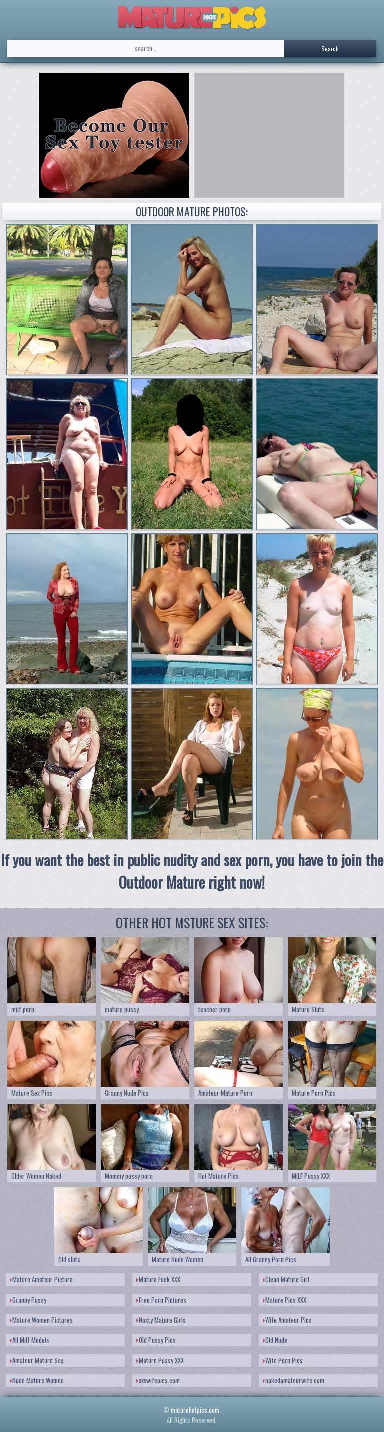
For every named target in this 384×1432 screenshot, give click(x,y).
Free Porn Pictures (161, 1300)
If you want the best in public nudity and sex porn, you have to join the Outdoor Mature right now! (192, 871)
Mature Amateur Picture (41, 1279)
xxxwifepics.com (158, 1380)
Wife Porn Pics (283, 1360)
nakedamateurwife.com (293, 1380)
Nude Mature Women (37, 1380)
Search (330, 48)
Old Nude (275, 1340)
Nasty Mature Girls (161, 1320)
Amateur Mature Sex (37, 1360)
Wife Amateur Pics (287, 1320)
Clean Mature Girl (286, 1279)
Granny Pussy (28, 1300)
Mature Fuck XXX (158, 1279)
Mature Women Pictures (41, 1320)
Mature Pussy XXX (160, 1360)
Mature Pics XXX (284, 1300)
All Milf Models (30, 1340)
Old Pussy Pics (156, 1340)
